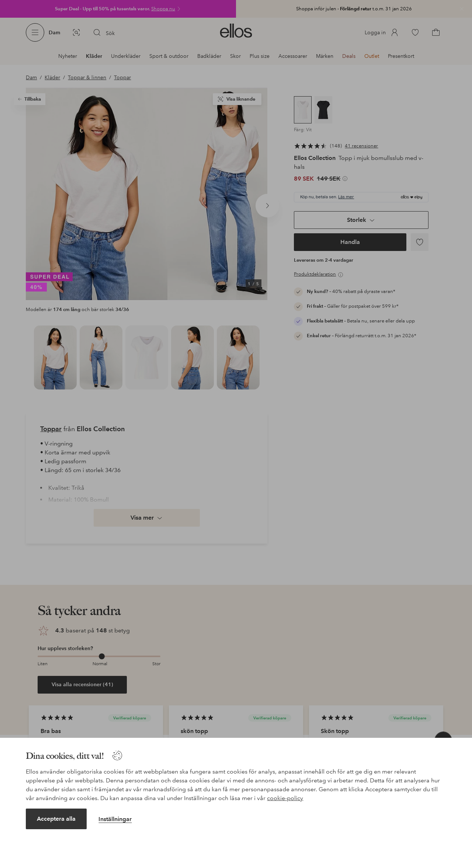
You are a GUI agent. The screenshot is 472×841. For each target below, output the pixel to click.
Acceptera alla (56, 818)
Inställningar (115, 819)
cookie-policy (285, 798)
